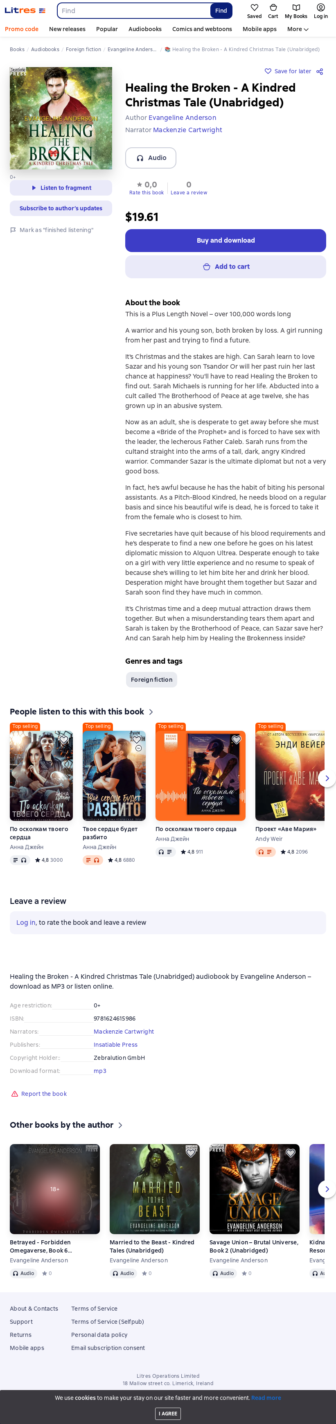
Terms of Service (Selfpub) (107, 1321)
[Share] (321, 71)
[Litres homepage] (25, 10)
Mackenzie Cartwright (124, 1031)
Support (21, 1321)
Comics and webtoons (202, 29)
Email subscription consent (108, 1348)
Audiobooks (145, 29)
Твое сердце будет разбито (110, 833)
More (294, 29)
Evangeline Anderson (39, 1260)
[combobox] (133, 10)
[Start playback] (324, 1414)
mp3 (100, 1071)
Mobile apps (260, 29)
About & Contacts (34, 1308)
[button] (146, 187)
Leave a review (189, 193)
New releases (67, 29)
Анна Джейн (27, 847)
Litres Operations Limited (168, 1376)
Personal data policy (99, 1334)
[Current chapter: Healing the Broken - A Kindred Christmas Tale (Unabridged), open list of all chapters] (285, 1414)
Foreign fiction (151, 679)
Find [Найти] (221, 10)
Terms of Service (94, 1308)
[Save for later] (64, 740)
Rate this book (146, 193)
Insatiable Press (116, 1044)
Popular (107, 29)
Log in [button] (26, 922)
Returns (21, 1334)
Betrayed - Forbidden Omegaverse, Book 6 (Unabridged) (40, 1247)
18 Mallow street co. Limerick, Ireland (168, 1383)
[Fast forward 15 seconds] (311, 1414)
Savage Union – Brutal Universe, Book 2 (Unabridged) (254, 1246)
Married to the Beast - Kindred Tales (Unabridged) (152, 1246)
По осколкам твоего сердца (39, 833)
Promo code (21, 29)
